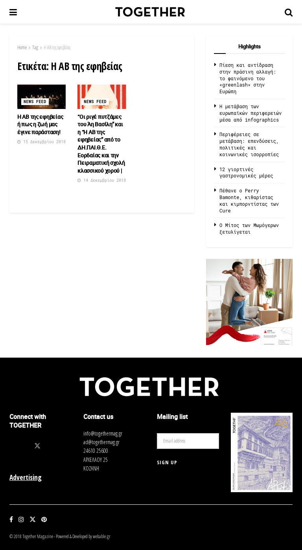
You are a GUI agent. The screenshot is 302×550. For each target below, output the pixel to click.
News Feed (35, 101)
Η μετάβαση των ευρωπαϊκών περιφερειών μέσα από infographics (250, 113)
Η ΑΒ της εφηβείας (57, 47)
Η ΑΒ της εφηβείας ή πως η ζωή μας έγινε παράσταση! (40, 124)
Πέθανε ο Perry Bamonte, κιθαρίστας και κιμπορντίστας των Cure (249, 200)
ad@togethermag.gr (101, 442)
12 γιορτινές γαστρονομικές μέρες (246, 172)
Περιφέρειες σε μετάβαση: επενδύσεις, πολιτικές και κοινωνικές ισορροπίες (249, 144)
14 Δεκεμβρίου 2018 (101, 180)
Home (22, 47)
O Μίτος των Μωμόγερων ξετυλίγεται (249, 228)
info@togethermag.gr (102, 433)
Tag (35, 47)
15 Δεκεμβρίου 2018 (41, 141)
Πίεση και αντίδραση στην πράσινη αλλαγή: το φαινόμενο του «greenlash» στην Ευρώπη (247, 78)
